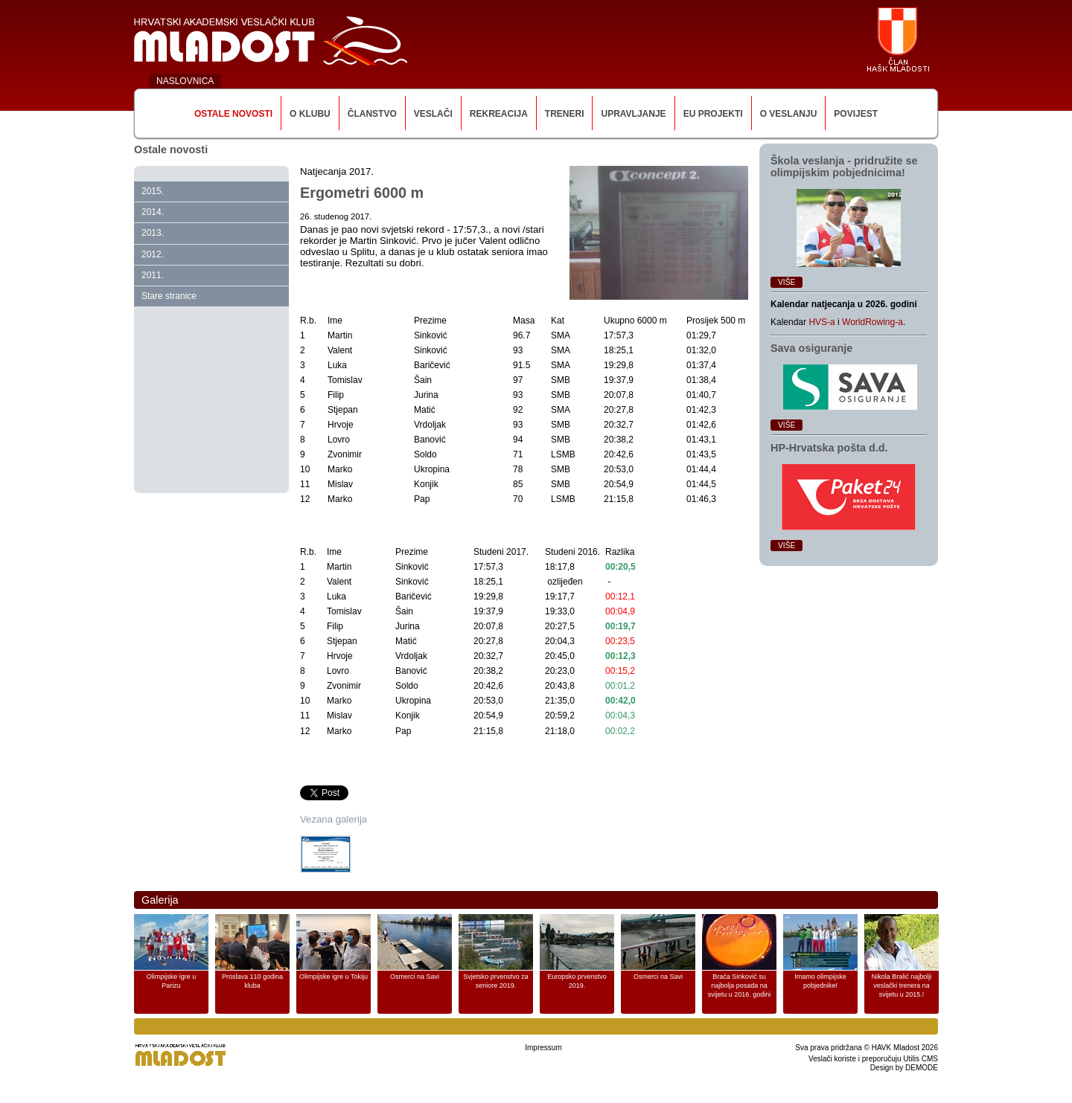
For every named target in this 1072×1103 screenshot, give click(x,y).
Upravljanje (633, 114)
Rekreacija (499, 114)
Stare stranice (169, 296)
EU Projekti (713, 114)
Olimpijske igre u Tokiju (333, 976)
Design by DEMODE (904, 1068)
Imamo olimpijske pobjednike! (820, 981)
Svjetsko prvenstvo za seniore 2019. (496, 981)
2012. (152, 254)
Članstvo (372, 114)
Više (786, 282)
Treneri (564, 114)
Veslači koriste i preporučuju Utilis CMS (873, 1059)
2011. (152, 275)
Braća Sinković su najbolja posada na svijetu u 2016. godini (739, 985)
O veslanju (788, 114)
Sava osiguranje (811, 348)
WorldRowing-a (872, 322)
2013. (152, 233)
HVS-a (821, 322)
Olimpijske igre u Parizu (172, 981)
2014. (152, 212)
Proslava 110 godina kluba (252, 981)
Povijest (856, 114)
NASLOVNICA (185, 81)
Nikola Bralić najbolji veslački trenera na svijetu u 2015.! (902, 985)
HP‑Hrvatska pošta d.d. (829, 448)
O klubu (310, 114)
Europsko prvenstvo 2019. (577, 981)
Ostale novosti (233, 114)
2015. (152, 191)
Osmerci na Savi (414, 976)
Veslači (433, 114)
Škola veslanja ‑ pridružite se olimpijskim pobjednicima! (844, 167)
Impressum (543, 1047)
